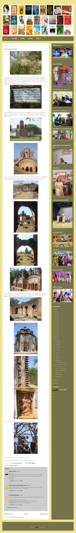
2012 (55, 337)
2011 (55, 339)
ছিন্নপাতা (38, 38)
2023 (55, 315)
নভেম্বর (57, 342)
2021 (55, 319)
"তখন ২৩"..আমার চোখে (60, 368)
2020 (55, 321)
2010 (55, 379)
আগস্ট (57, 348)
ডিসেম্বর (57, 340)
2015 (55, 331)
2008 (55, 383)
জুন (56, 352)
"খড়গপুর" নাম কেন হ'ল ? (60, 362)
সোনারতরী (14, 38)
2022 (55, 317)
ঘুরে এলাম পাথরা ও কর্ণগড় (60, 364)
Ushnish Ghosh (12, 471)
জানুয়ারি (57, 376)
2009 (55, 381)
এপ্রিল (57, 356)
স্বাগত (5, 38)
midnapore (11, 465)
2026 (55, 309)
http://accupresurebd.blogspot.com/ (17, 485)
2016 (55, 329)
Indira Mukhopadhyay (14, 495)
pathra (16, 465)
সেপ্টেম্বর (57, 346)
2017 (55, 327)
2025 (55, 311)
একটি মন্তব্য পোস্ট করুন (12, 507)
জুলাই (56, 350)
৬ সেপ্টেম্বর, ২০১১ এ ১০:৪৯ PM (15, 490)
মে (56, 354)
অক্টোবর (57, 344)
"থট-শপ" (57, 372)
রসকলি (22, 38)
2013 (55, 335)
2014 (55, 333)
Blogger (36, 527)
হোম (26, 514)
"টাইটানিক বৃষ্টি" (58, 374)
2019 (55, 323)
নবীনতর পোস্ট (8, 514)
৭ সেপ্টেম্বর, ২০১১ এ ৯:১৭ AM (15, 504)
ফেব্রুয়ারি (57, 360)
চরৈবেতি (30, 38)
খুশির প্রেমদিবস (58, 366)
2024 (55, 313)
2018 (55, 325)
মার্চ (56, 358)
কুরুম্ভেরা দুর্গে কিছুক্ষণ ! (60, 370)
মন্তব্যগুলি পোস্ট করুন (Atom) (16, 517)
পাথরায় (28, 112)
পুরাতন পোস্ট (44, 514)
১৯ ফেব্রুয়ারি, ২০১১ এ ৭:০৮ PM (16, 480)
